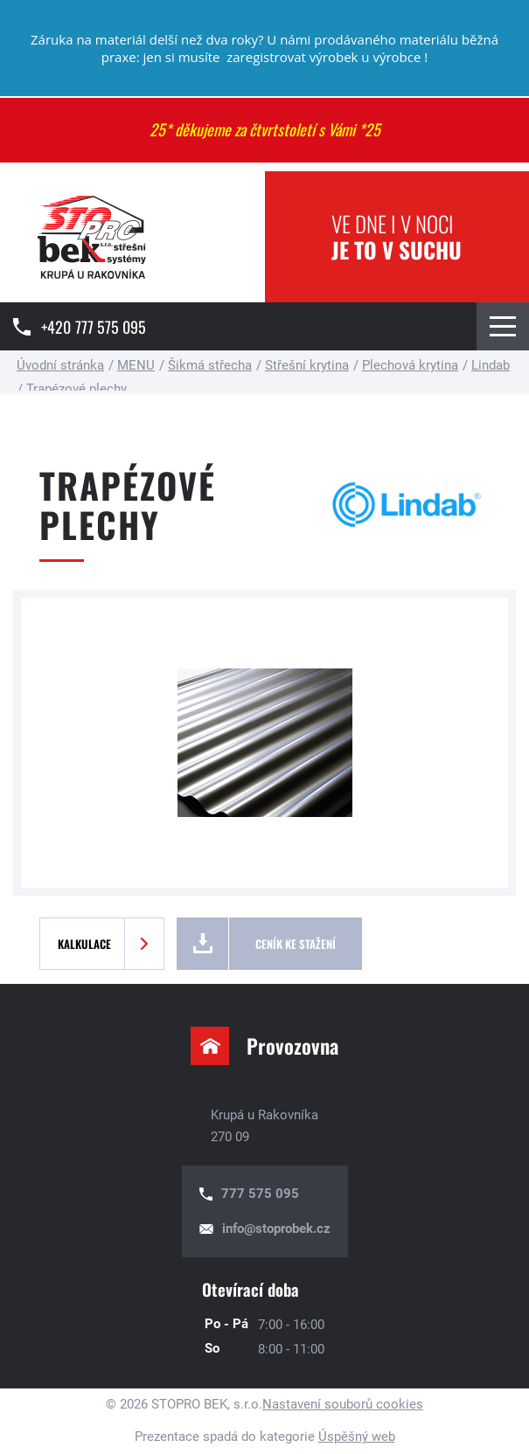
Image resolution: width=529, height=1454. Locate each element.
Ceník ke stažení (295, 943)
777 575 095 (260, 1193)
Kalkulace (84, 943)
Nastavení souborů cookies (342, 1404)
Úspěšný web (356, 1436)
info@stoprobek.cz (276, 1228)
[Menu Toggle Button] (503, 326)
